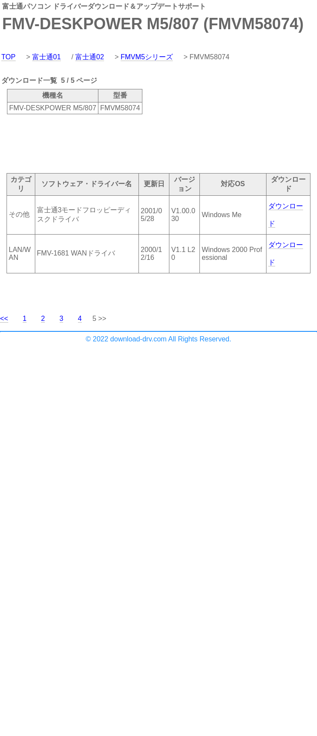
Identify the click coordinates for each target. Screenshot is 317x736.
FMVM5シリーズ (147, 57)
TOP (8, 57)
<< (4, 318)
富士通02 (89, 57)
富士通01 (46, 57)
